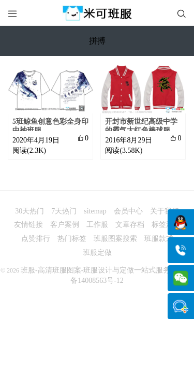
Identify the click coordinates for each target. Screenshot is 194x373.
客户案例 (64, 224)
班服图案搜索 (115, 238)
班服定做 (97, 252)
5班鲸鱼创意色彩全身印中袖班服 (50, 126)
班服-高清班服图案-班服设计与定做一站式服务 (95, 270)
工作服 (97, 224)
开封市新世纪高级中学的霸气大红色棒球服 (141, 126)
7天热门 (64, 211)
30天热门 (29, 211)
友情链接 (28, 224)
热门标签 (71, 238)
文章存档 (129, 224)
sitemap (95, 211)
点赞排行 (35, 238)
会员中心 (128, 211)
